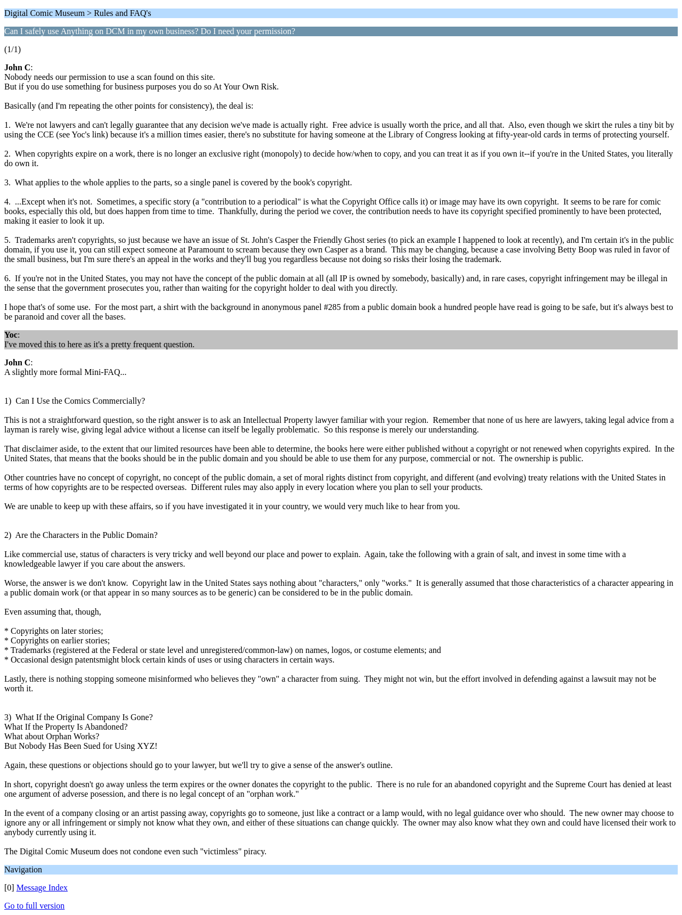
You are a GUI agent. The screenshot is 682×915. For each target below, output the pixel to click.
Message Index (42, 887)
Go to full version (34, 905)
